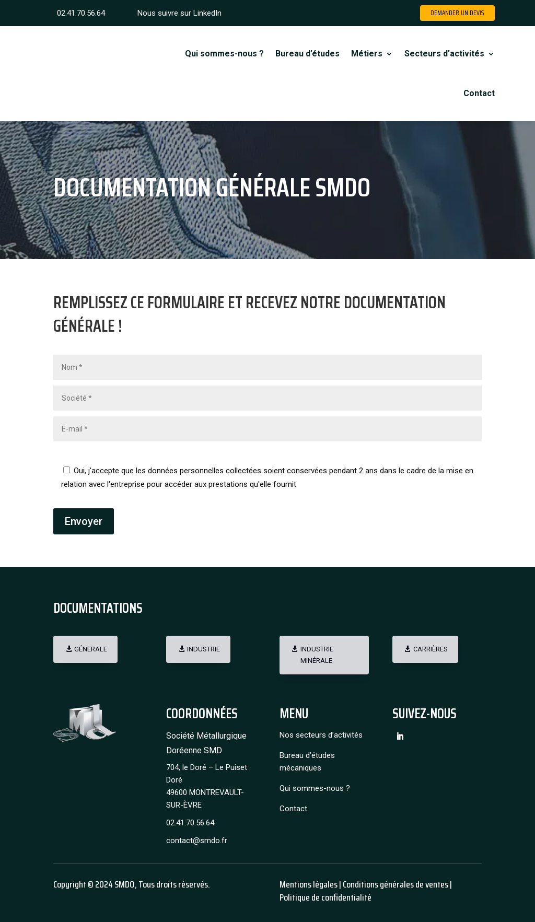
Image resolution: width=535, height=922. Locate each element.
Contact (479, 93)
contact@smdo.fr (196, 840)
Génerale (90, 649)
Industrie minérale (316, 654)
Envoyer (83, 521)
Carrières (430, 649)
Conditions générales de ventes (394, 884)
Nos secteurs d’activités (321, 735)
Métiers (366, 54)
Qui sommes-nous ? (224, 54)
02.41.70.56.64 (81, 13)
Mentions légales (309, 884)
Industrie (203, 649)
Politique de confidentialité (325, 897)
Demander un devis (457, 12)
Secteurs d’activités (444, 54)
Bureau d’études (307, 54)
